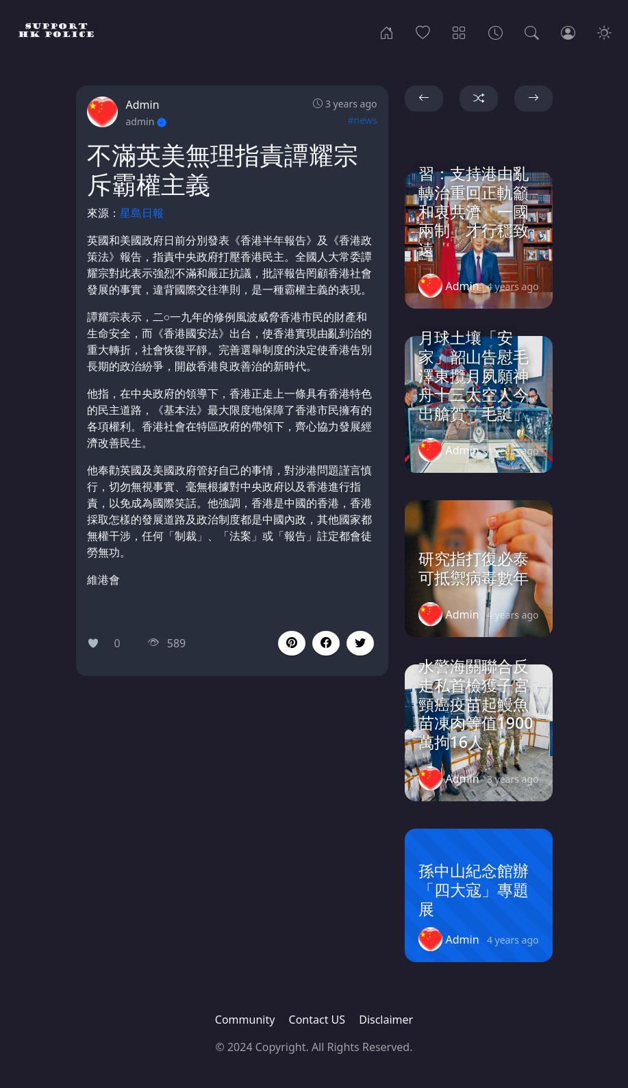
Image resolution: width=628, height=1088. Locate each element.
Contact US (317, 1019)
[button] (326, 643)
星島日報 (142, 212)
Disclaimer (386, 1019)
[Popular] (423, 31)
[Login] (568, 31)
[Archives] (495, 31)
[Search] (531, 31)
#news (362, 120)
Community (245, 1019)
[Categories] (459, 31)
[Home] (386, 31)
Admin (143, 104)
